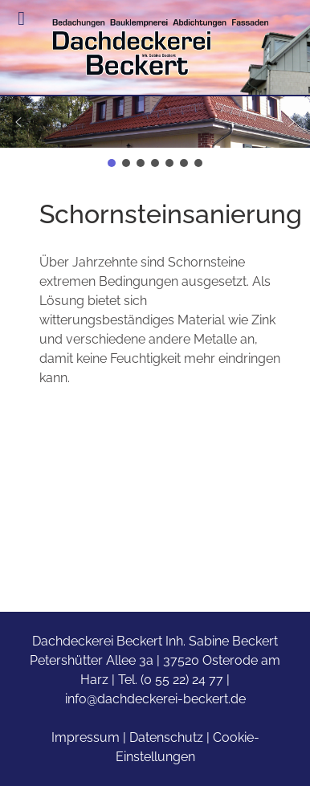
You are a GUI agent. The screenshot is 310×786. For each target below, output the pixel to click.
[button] (155, 122)
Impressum (85, 737)
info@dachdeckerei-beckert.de (155, 699)
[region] (155, 133)
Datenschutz (166, 737)
